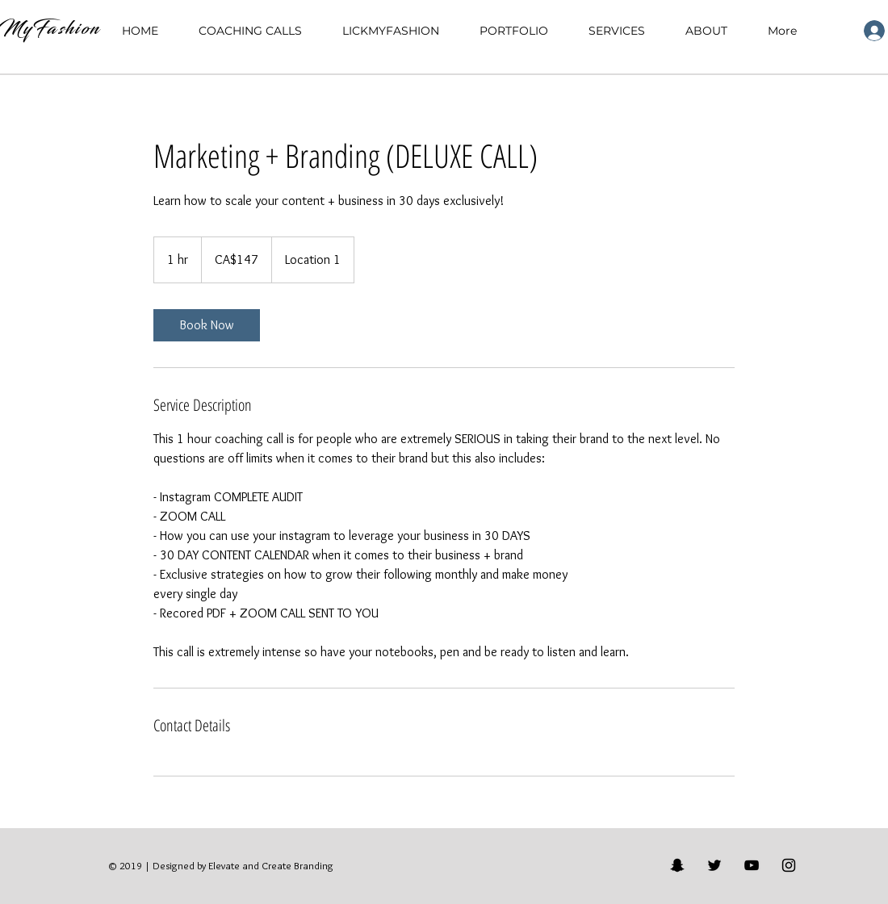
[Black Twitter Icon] (714, 865)
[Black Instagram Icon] (789, 865)
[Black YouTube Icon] (751, 865)
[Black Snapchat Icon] (677, 865)
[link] (206, 325)
